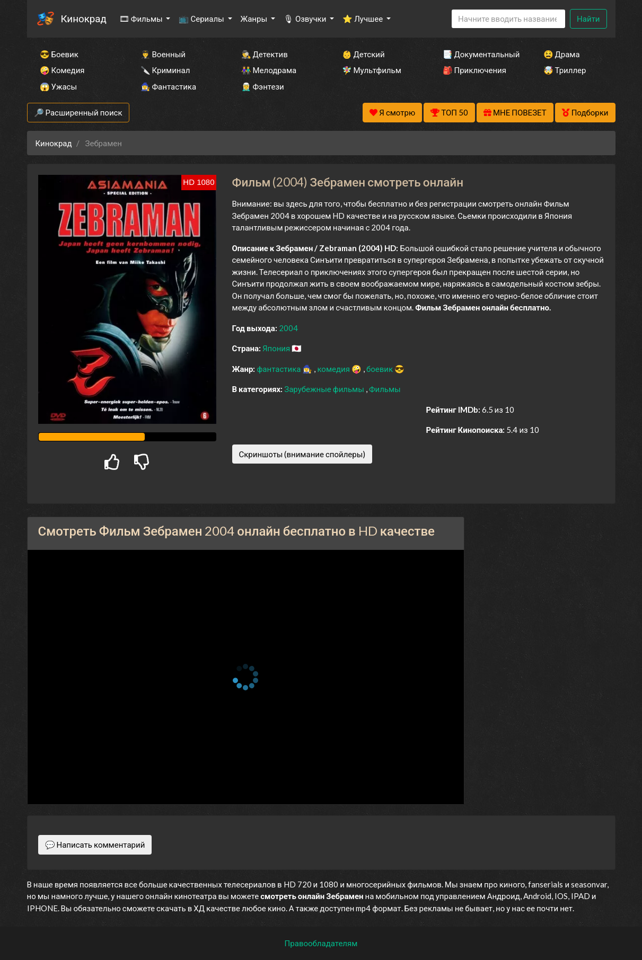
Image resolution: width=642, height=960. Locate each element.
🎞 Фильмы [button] (141, 18)
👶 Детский (363, 54)
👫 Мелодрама (269, 70)
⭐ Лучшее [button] (363, 18)
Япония (277, 348)
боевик (380, 369)
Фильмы (385, 389)
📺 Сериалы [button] (202, 18)
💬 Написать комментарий (95, 844)
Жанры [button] (255, 18)
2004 (288, 328)
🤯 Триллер (564, 70)
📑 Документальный (479, 54)
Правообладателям (321, 943)
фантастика (279, 369)
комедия (334, 369)
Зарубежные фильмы (325, 389)
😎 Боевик (59, 54)
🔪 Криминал (165, 70)
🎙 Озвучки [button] (306, 18)
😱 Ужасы (58, 86)
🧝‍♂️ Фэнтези (262, 86)
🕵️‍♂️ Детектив (264, 54)
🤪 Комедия (62, 70)
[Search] (508, 19)
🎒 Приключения (474, 70)
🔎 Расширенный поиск (78, 112)
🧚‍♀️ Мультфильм (371, 70)
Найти (588, 18)
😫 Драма (561, 54)
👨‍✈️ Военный (163, 54)
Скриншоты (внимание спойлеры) (302, 454)
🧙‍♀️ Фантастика (168, 86)
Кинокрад (84, 18)
